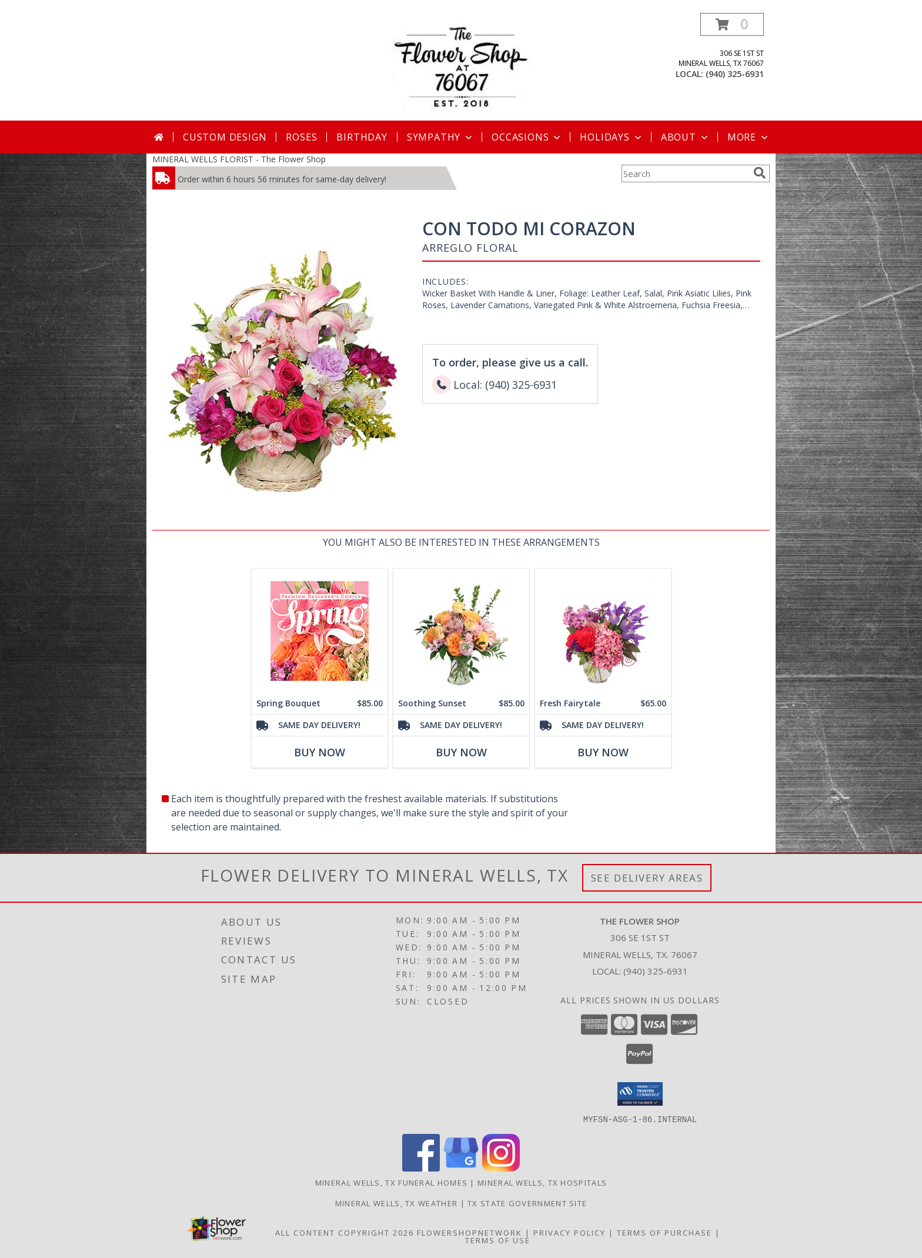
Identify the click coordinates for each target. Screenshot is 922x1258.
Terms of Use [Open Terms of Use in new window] (497, 1239)
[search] (759, 172)
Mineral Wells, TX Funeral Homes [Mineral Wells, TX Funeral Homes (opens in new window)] (391, 1182)
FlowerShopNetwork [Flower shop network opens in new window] (469, 1232)
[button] (732, 24)
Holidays (611, 137)
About (685, 137)
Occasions (527, 137)
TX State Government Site (527, 1202)
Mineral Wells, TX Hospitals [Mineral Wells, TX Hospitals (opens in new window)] (542, 1182)
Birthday (361, 137)
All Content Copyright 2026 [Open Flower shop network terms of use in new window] (344, 1232)
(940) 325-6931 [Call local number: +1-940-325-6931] (735, 73)
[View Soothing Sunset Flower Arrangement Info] (461, 631)
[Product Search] (685, 173)
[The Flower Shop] (461, 66)
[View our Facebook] (421, 1167)
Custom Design (224, 137)
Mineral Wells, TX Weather (396, 1202)
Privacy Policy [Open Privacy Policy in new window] (569, 1232)
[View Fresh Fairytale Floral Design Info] (603, 631)
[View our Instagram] (501, 1167)
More (748, 137)
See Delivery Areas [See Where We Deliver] (647, 878)
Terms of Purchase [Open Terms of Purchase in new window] (664, 1232)
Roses (301, 137)
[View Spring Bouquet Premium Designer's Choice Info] (319, 631)
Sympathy (441, 137)
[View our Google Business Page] (461, 1167)
